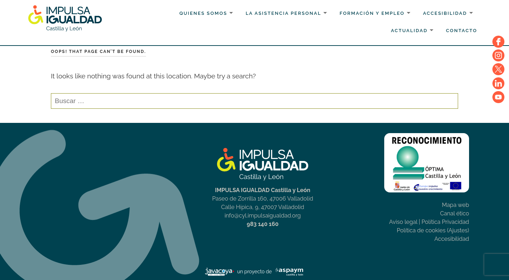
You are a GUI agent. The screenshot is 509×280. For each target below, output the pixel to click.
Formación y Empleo (372, 13)
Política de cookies (421, 230)
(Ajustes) (458, 230)
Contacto (461, 30)
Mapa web (455, 205)
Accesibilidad (445, 13)
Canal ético (454, 213)
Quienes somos (203, 13)
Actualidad (409, 30)
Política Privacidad (445, 222)
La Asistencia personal (283, 13)
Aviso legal (403, 222)
